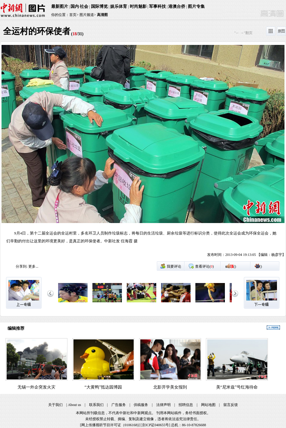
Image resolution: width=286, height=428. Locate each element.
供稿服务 (141, 405)
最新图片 (59, 6)
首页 (72, 15)
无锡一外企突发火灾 (36, 387)
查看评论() (204, 266)
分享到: (21, 266)
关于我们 (55, 405)
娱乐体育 (118, 6)
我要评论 (174, 266)
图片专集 (196, 6)
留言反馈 (230, 405)
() (233, 266)
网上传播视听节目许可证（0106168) (109, 425)
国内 (74, 6)
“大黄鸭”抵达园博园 (103, 387)
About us (74, 405)
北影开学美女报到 (170, 387)
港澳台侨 (176, 6)
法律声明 (163, 405)
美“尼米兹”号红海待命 (237, 387)
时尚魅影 (138, 6)
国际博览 (99, 6)
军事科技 (157, 6)
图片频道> (87, 15)
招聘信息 (186, 405)
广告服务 (118, 405)
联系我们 (96, 405)
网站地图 (208, 405)
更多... (33, 266)
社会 (84, 6)
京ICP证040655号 (155, 425)
